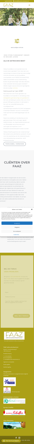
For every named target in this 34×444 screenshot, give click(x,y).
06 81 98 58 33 (9, 1)
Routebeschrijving (7, 353)
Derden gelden (6, 364)
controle (15, 90)
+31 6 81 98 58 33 (8, 357)
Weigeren (17, 227)
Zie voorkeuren (17, 231)
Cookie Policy (16, 234)
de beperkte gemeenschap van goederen (15, 100)
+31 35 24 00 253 (7, 356)
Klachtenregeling (7, 367)
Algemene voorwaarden (8, 362)
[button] (32, 209)
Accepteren (17, 223)
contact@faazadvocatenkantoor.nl (12, 359)
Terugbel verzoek (14, 144)
